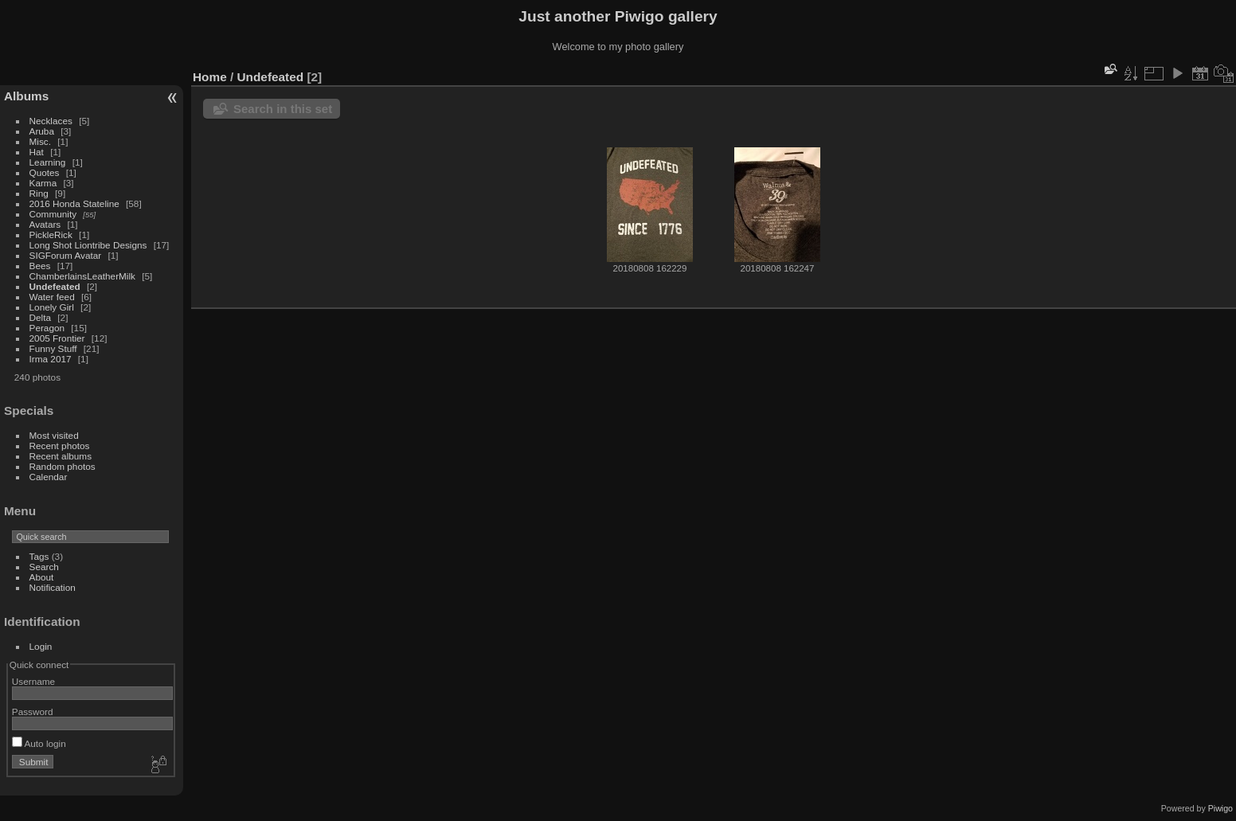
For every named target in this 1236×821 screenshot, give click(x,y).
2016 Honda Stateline (74, 203)
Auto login (39, 743)
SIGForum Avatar (65, 255)
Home (210, 77)
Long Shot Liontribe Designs (88, 245)
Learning (47, 162)
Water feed (52, 296)
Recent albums (60, 456)
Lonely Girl (51, 307)
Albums (26, 96)
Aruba (41, 131)
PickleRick (50, 234)
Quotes (44, 172)
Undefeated (54, 286)
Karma (43, 183)
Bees (40, 265)
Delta (40, 317)
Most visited (54, 435)
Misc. (40, 141)
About (41, 577)
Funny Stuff (53, 348)
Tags (39, 556)
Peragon (47, 328)
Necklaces (50, 120)
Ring (39, 193)
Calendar (48, 476)
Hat (36, 152)
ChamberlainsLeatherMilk (82, 276)
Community (53, 214)
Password (32, 711)
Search (44, 566)
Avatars (45, 224)
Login (41, 646)
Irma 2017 (50, 359)
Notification (52, 587)
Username (33, 681)
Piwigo (1220, 808)
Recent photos (59, 445)
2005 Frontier (57, 338)
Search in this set (282, 108)
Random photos (62, 466)
